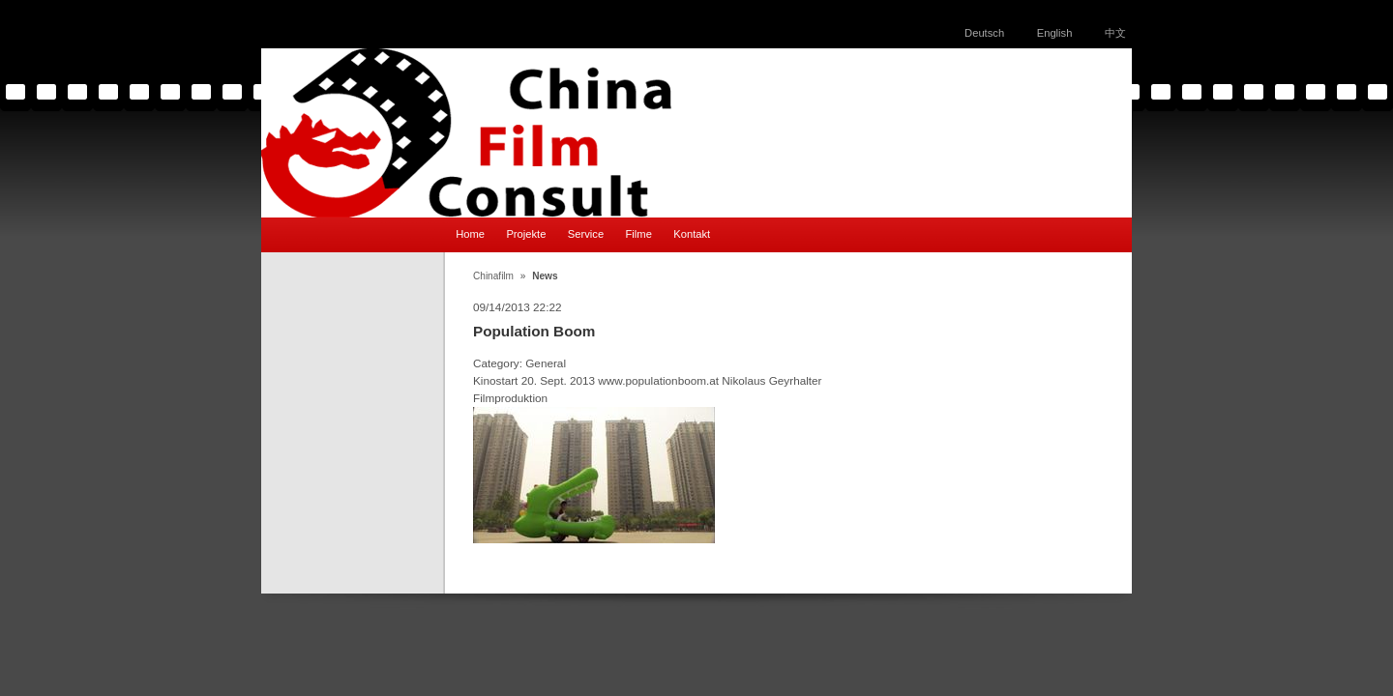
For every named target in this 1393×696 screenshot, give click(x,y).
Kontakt (691, 234)
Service (586, 234)
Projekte (526, 234)
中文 (1115, 33)
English (1055, 33)
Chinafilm (493, 276)
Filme (639, 234)
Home (470, 234)
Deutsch (984, 33)
